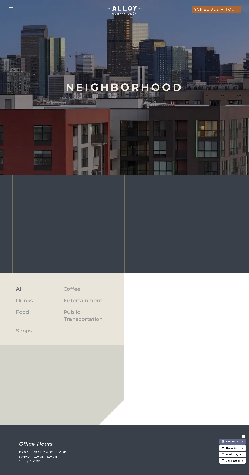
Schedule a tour (216, 9)
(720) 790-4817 (224, 167)
